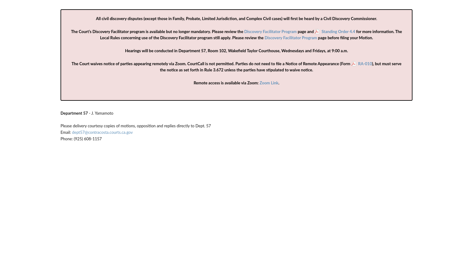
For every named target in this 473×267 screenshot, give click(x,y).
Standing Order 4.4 (338, 31)
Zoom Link (269, 82)
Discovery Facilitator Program (270, 31)
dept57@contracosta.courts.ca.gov (102, 132)
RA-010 (365, 63)
